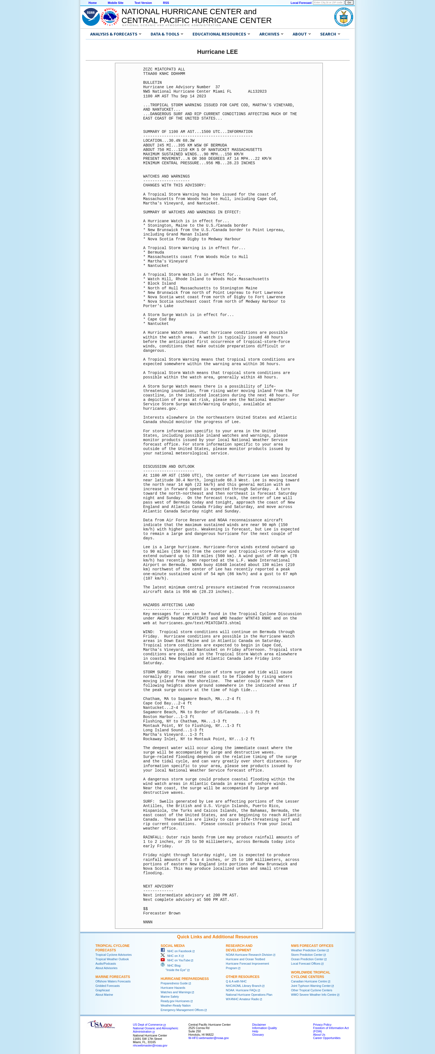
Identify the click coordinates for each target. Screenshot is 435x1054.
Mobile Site (115, 2)
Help (255, 1031)
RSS (166, 2)
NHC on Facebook (176, 951)
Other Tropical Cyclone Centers (311, 990)
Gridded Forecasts (107, 985)
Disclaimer (259, 1024)
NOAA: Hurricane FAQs (241, 990)
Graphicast (102, 990)
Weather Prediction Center (308, 950)
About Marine (104, 994)
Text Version (143, 2)
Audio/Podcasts (105, 963)
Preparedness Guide (174, 983)
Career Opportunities (326, 1038)
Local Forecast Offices (305, 963)
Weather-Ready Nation (176, 1005)
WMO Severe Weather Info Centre (313, 994)
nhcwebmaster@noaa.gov (150, 1045)
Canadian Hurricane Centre (309, 981)
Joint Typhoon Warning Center (311, 985)
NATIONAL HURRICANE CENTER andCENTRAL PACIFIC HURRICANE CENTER (197, 16)
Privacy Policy (322, 1024)
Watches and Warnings (176, 992)
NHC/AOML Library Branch (243, 985)
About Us (319, 1034)
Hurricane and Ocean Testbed (245, 959)
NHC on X (171, 955)
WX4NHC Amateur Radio (242, 999)
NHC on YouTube (175, 960)
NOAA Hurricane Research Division (249, 954)
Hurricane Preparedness (185, 979)
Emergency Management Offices (182, 1010)
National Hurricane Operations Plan (249, 994)
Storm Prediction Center (307, 954)
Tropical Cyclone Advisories (113, 954)
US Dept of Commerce (148, 1024)
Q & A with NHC (236, 981)
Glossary (258, 1034)
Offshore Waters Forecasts (113, 981)
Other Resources (242, 977)
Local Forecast (301, 2)
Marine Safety (170, 996)
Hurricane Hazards (173, 987)
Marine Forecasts (112, 977)
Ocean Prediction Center (307, 959)
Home (92, 2)
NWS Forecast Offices (312, 946)
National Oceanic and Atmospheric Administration (171, 25)
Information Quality (264, 1028)
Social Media (173, 946)
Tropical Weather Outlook (112, 959)
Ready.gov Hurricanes (175, 1001)
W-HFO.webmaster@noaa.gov (208, 1038)
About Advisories (106, 968)
